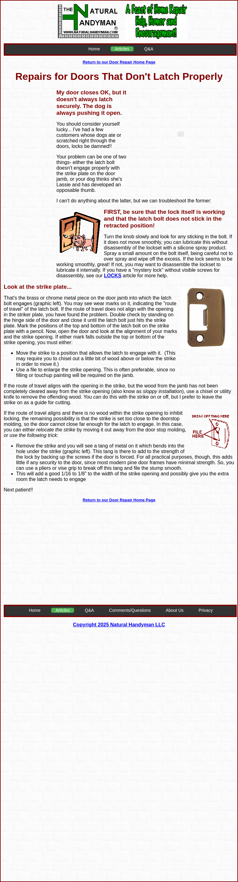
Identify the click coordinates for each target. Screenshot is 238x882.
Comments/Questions (130, 610)
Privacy (206, 610)
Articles (122, 48)
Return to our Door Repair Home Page (119, 62)
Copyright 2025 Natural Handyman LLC (119, 624)
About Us (175, 610)
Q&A (148, 48)
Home (94, 48)
